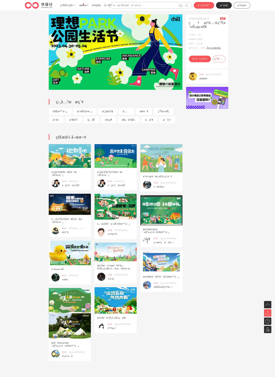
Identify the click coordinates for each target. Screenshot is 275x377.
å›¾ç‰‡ (96, 5)
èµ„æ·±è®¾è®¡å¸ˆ (214, 74)
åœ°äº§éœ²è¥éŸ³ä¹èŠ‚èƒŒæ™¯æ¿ (161, 276)
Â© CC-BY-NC (214, 48)
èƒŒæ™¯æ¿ (60, 111)
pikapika (203, 78)
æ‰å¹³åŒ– (128, 119)
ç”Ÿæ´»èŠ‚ (163, 111)
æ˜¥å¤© (73, 119)
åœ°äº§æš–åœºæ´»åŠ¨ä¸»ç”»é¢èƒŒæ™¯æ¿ (156, 230)
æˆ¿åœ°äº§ (107, 111)
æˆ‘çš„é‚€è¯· (204, 5)
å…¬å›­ (125, 112)
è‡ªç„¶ (108, 119)
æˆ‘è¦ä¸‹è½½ (199, 58)
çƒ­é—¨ (72, 5)
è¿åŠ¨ (91, 119)
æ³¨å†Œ (224, 5)
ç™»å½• (241, 5)
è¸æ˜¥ (149, 119)
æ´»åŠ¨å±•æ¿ (84, 111)
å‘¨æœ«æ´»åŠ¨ (57, 269)
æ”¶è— (219, 58)
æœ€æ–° (84, 5)
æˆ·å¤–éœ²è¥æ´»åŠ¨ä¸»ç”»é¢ (157, 176)
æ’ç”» (167, 119)
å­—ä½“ (108, 5)
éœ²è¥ (144, 111)
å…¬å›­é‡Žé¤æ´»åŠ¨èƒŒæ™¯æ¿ (113, 224)
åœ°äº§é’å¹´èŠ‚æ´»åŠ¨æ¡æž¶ (111, 318)
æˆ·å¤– (56, 119)
